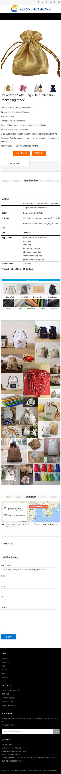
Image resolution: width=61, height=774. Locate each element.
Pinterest (54, 2)
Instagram (50, 2)
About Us (5, 658)
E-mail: (3, 586)
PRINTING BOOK (8, 702)
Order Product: (6, 565)
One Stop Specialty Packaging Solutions (28, 770)
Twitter (42, 2)
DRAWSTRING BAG (8, 706)
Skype (58, 2)
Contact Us (6, 662)
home (4, 674)
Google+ (46, 2)
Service (4, 670)
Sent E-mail (21, 153)
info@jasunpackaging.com (17, 751)
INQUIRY (39, 153)
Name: (3, 576)
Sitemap (5, 677)
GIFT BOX (5, 694)
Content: (4, 607)
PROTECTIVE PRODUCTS (11, 690)
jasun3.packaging (13, 754)
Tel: (2, 597)
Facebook (38, 2)
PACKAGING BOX (8, 698)
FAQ (3, 666)
